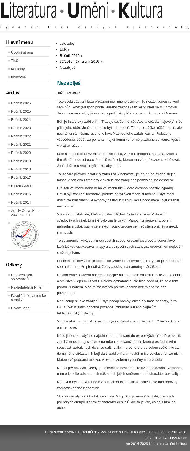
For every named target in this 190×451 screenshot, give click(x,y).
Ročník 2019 (21, 161)
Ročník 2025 (21, 111)
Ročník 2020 (21, 153)
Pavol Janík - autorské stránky (28, 297)
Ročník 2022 (21, 136)
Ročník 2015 (21, 194)
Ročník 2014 (21, 202)
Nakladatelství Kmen (27, 287)
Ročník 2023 (21, 128)
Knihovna (18, 77)
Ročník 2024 (21, 120)
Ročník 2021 (21, 144)
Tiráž (15, 60)
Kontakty (18, 69)
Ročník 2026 (21, 103)
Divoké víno (20, 308)
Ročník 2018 (21, 169)
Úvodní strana (22, 52)
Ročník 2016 (21, 186)
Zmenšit (170, 22)
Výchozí (154, 22)
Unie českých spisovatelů (21, 277)
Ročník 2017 (21, 177)
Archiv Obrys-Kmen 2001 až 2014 (26, 213)
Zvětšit (139, 22)
